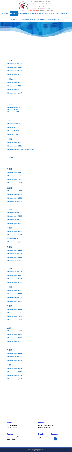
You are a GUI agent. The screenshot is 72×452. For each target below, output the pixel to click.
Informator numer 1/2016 (14, 242)
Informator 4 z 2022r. (13, 124)
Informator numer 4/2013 (14, 290)
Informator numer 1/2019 (14, 183)
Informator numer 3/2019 (14, 176)
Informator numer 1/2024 (14, 93)
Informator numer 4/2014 (14, 272)
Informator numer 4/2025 (14, 64)
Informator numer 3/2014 (14, 275)
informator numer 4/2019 (14, 172)
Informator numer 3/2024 (14, 86)
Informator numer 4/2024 (14, 82)
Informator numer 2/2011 (14, 338)
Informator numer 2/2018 (14, 198)
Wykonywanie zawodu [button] (40, 13)
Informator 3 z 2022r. (13, 127)
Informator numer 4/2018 (14, 191)
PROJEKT (6, 13)
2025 (10, 60)
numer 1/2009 (18, 379)
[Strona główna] (3, 13)
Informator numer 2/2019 (14, 179)
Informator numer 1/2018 (14, 201)
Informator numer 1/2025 (14, 74)
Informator (10, 356)
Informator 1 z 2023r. (13, 112)
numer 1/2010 (18, 360)
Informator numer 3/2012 (14, 313)
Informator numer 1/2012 (14, 320)
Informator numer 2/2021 (14, 146)
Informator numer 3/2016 (14, 235)
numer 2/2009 (18, 375)
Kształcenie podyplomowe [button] (60, 13)
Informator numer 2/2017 (14, 219)
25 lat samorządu (12, 238)
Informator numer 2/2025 (14, 71)
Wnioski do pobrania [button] (29, 19)
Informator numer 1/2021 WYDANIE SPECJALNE (20, 149)
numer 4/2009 (18, 368)
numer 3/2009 (18, 372)
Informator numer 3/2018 (14, 194)
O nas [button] (14, 13)
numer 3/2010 (18, 356)
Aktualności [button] (24, 13)
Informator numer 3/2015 (14, 254)
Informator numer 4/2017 (14, 212)
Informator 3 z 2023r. (13, 107)
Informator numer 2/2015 (14, 257)
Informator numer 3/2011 (14, 334)
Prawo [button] (16, 19)
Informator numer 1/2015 (14, 261)
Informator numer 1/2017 (14, 223)
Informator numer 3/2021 (14, 142)
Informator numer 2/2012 (14, 316)
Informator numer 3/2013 (14, 294)
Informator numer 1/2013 (14, 301)
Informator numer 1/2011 (14, 341)
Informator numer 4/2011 (14, 331)
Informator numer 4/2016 (14, 231)
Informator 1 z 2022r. (13, 134)
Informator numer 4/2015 (14, 250)
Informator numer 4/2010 (14, 353)
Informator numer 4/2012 (14, 309)
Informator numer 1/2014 (14, 282)
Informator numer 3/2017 (14, 216)
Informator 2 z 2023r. (13, 110)
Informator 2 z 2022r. (13, 131)
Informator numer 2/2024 (14, 89)
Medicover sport (55, 19)
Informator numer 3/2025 (14, 67)
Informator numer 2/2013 (14, 297)
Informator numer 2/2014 (14, 279)
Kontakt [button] (43, 19)
